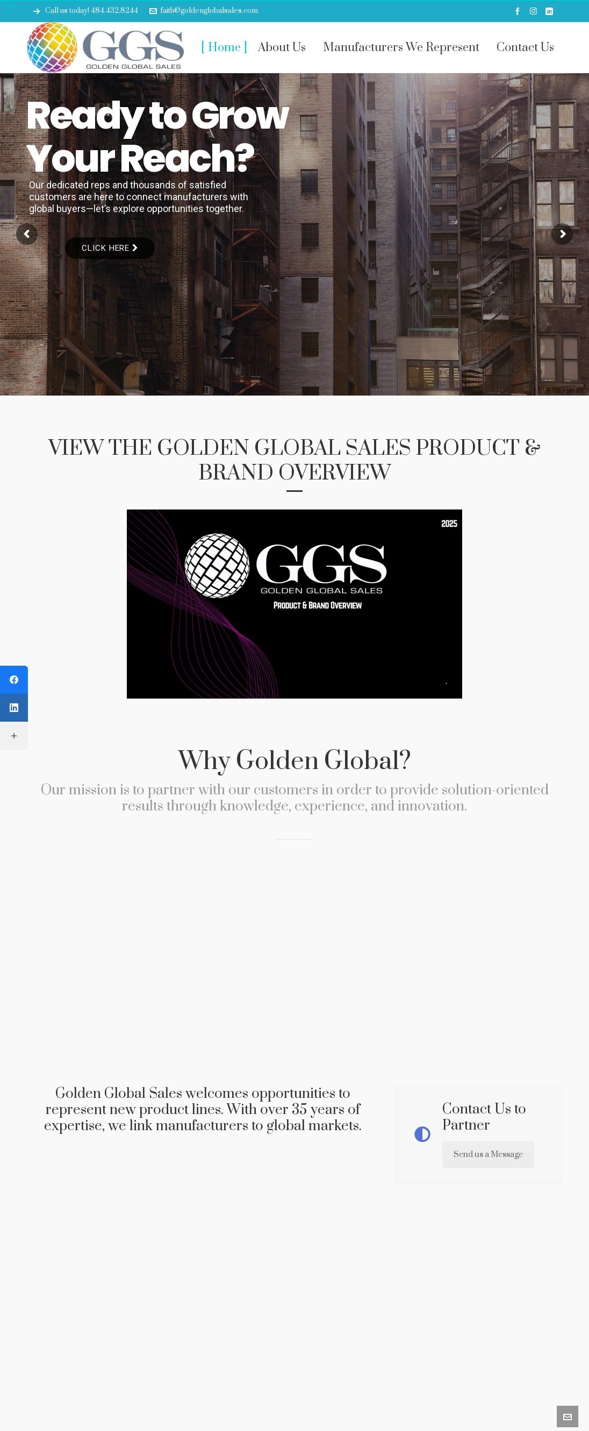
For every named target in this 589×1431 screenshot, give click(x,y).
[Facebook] (14, 680)
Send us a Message (488, 1155)
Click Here (110, 248)
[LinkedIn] (14, 708)
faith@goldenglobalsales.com (203, 11)
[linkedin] (550, 11)
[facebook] (519, 11)
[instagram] (535, 11)
